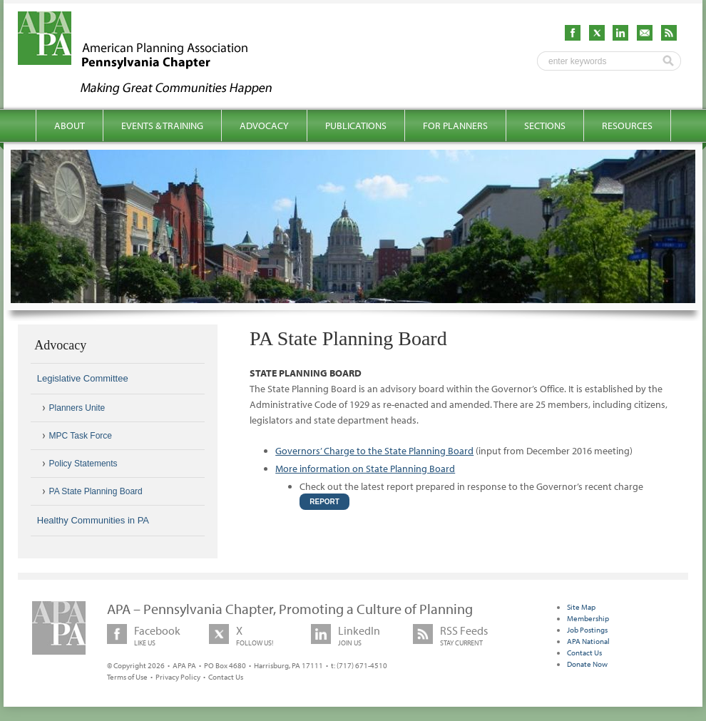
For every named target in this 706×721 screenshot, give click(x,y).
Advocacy (264, 125)
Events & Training (162, 125)
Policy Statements (83, 464)
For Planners (455, 125)
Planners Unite (77, 408)
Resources (627, 125)
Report (324, 502)
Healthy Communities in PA (93, 520)
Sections (545, 125)
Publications (356, 125)
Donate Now (587, 664)
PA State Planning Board (96, 491)
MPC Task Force (80, 436)
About (69, 125)
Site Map (581, 607)
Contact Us (225, 677)
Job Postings (587, 630)
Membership (588, 618)
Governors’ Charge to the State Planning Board (374, 450)
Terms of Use (127, 677)
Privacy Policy (177, 677)
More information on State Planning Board (365, 468)
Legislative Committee (82, 378)
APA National (588, 641)
